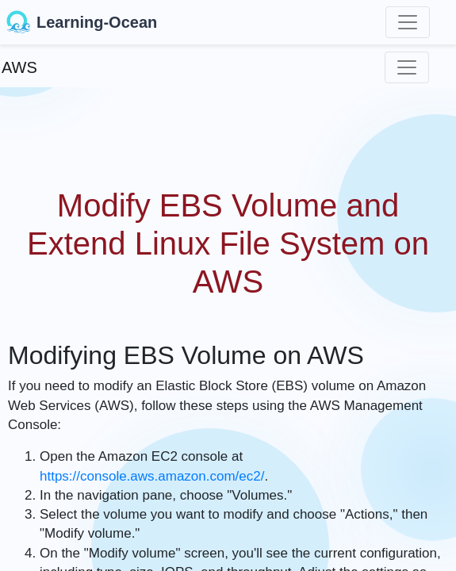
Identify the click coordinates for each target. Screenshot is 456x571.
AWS (19, 67)
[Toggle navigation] (407, 22)
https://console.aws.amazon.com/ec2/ (152, 476)
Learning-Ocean (81, 22)
